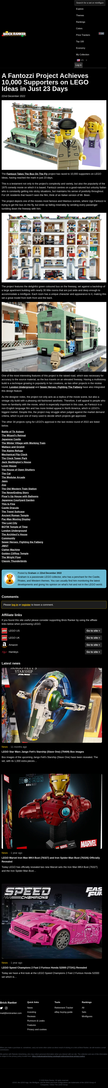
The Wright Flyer (11, 557)
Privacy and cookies (37, 1029)
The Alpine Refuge (12, 450)
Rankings (80, 22)
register (26, 604)
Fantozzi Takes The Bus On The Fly (27, 174)
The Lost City (9, 523)
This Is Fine (8, 504)
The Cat (6, 473)
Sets (84, 1012)
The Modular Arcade (13, 477)
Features (31, 1025)
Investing (31, 1012)
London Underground (21, 387)
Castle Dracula (10, 507)
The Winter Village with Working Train (23, 443)
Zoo (4, 485)
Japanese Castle (11, 439)
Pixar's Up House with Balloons (20, 496)
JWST (5, 546)
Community (8, 538)
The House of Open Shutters (18, 469)
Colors (79, 28)
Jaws (5, 481)
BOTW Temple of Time (15, 527)
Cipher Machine (11, 549)
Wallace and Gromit (13, 447)
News (5, 747)
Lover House (9, 466)
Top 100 (80, 41)
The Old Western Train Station (19, 488)
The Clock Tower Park (14, 458)
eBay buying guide (64, 1012)
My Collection (82, 54)
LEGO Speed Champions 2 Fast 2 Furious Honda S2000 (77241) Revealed (44, 967)
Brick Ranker (8, 1002)
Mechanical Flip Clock (14, 454)
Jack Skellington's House (16, 462)
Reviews (31, 1016)
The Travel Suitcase (13, 511)
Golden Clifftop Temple (15, 553)
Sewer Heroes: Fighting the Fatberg (22, 542)
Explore (79, 9)
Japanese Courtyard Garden (18, 500)
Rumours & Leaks (36, 1021)
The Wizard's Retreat (14, 435)
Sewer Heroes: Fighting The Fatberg (61, 387)
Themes (80, 15)
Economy (80, 48)
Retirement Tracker (64, 1008)
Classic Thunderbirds (14, 561)
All (83, 1008)
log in (15, 604)
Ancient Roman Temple (15, 515)
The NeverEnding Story (15, 492)
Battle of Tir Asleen (13, 431)
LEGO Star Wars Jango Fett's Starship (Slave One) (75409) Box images (43, 751)
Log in (79, 65)
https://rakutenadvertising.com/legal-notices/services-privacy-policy (58, 1056)
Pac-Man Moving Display (16, 519)
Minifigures (87, 1016)
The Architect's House (14, 534)
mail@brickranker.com (11, 1013)
